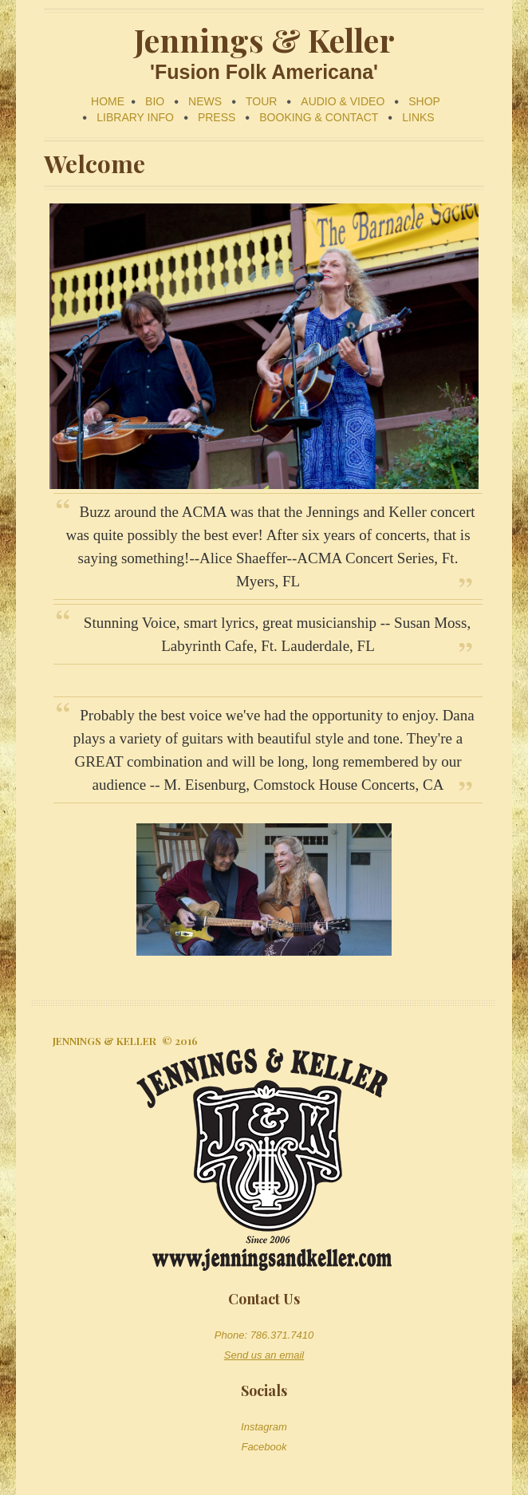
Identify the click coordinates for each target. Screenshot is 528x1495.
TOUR (261, 101)
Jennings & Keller (104, 1040)
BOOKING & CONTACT (318, 117)
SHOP (424, 101)
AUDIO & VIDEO (342, 101)
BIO (154, 101)
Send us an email (264, 1355)
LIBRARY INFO (135, 117)
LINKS (418, 117)
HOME (107, 101)
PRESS (216, 117)
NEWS (205, 101)
